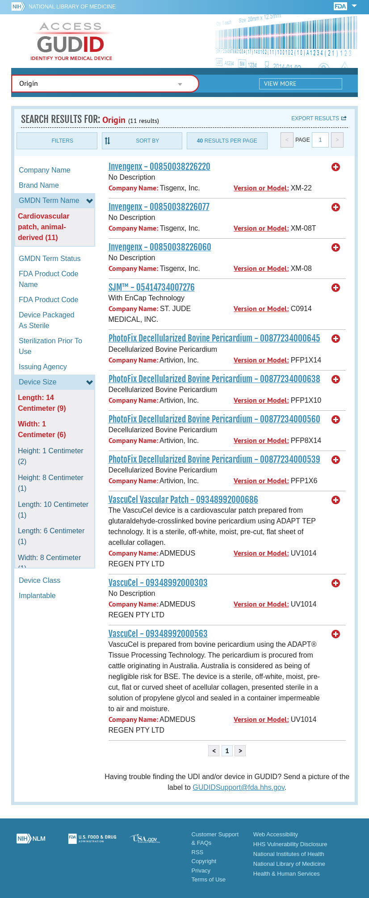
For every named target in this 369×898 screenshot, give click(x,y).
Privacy (201, 870)
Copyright (204, 861)
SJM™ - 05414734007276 (152, 287)
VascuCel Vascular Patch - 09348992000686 (183, 499)
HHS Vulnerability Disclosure (290, 844)
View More (280, 84)
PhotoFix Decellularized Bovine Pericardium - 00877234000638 (214, 379)
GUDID (71, 41)
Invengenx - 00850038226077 (159, 207)
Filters (62, 141)
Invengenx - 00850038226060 (160, 247)
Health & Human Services (286, 873)
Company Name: (133, 188)
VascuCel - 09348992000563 (158, 633)
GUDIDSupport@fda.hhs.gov (238, 787)
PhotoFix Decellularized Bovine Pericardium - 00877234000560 (214, 419)
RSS (198, 852)
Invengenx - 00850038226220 (159, 166)
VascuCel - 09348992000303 (158, 583)
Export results (315, 118)
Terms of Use (209, 879)
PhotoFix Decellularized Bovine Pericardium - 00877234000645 (214, 338)
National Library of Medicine (72, 7)
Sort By (147, 141)
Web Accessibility (275, 834)
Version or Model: (261, 188)
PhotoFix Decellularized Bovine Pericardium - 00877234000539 (214, 459)
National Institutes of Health (288, 854)
